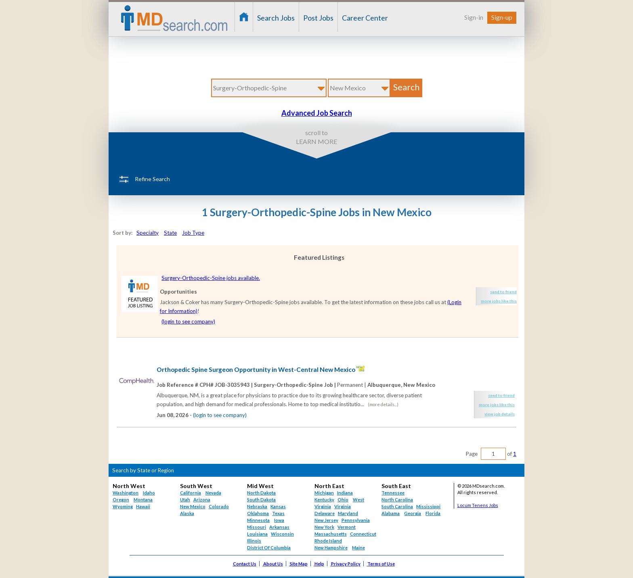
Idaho (149, 492)
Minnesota (258, 520)
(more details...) (383, 404)
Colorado (219, 506)
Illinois (254, 540)
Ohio (342, 499)
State (170, 233)
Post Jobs (318, 17)
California (190, 492)
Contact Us (244, 563)
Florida (432, 513)
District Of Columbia (269, 547)
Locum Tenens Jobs (477, 505)
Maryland (348, 513)
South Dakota (261, 499)
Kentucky (324, 499)
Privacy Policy (346, 563)
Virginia (342, 506)
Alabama (390, 513)
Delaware (324, 513)
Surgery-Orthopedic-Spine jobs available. (210, 278)
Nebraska (257, 506)
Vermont (346, 527)
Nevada (213, 492)
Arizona (201, 499)
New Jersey (326, 520)
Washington (125, 492)
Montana (143, 499)
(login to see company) (188, 321)
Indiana (345, 492)
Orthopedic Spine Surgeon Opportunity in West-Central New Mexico (256, 369)
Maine (358, 547)
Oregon (121, 499)
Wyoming (123, 506)
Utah (185, 499)
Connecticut (363, 533)
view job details (499, 413)
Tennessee (393, 492)
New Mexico (192, 506)
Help (319, 563)
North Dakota (261, 492)
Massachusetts (330, 533)
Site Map (299, 563)
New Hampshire (331, 547)
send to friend (503, 291)
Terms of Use (381, 563)
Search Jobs (276, 17)
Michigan (324, 492)
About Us (273, 563)
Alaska (187, 513)
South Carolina (397, 506)
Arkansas (279, 527)
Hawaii (143, 506)
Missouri (256, 527)
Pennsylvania (356, 520)
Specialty (147, 233)
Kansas (278, 506)
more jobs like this (499, 300)
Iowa (279, 520)
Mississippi (428, 506)
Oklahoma (258, 513)
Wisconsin (282, 533)
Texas (278, 513)
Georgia (412, 513)
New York (324, 527)
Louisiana (257, 533)
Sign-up (501, 17)
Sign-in (473, 17)
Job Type (193, 233)
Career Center (365, 17)
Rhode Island (328, 540)
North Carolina (397, 499)
